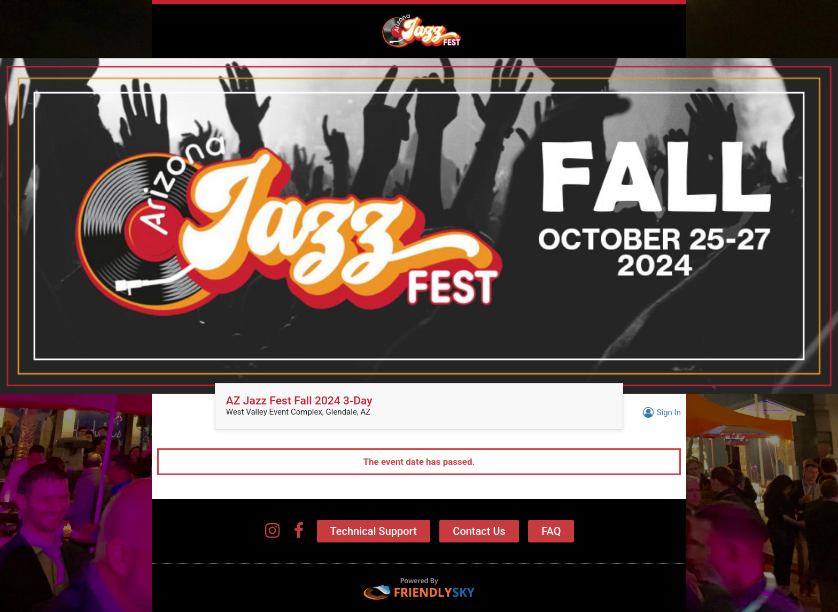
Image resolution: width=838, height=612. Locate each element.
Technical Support (373, 531)
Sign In (660, 412)
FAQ (551, 531)
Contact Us (479, 531)
